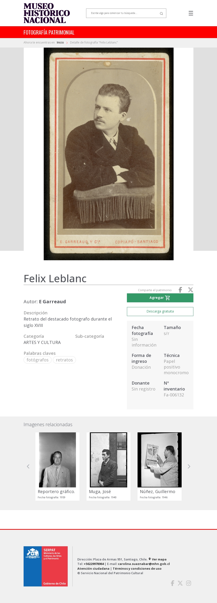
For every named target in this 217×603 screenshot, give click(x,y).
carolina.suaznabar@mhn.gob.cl (144, 564)
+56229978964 (94, 564)
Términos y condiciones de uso (137, 568)
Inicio (61, 42)
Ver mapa (157, 559)
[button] (28, 466)
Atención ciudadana (93, 568)
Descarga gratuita (160, 311)
